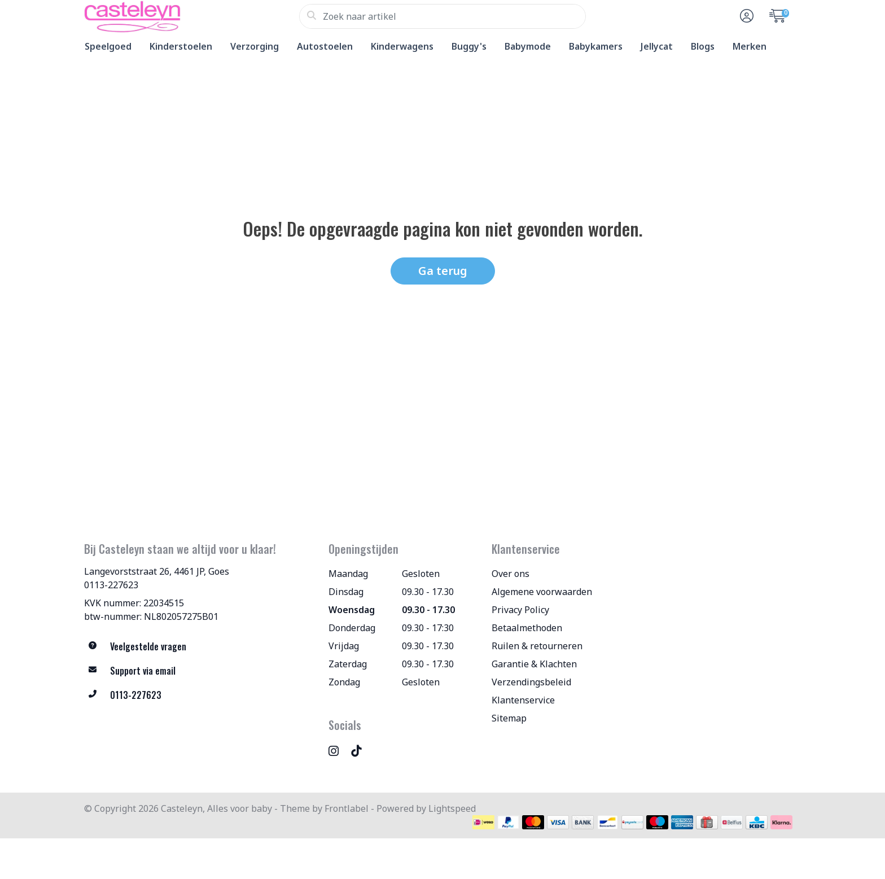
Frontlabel (347, 808)
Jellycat (657, 46)
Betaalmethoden (527, 628)
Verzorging (254, 46)
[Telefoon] (198, 695)
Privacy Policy (520, 610)
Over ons (510, 573)
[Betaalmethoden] (483, 822)
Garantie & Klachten (534, 664)
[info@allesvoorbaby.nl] (198, 671)
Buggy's (469, 46)
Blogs (703, 46)
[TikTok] (360, 750)
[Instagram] (338, 750)
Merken (749, 46)
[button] (745, 16)
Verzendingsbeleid (531, 682)
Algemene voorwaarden (542, 591)
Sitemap (509, 718)
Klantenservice (523, 700)
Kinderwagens (402, 46)
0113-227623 (111, 585)
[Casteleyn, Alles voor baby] (191, 16)
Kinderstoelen (181, 46)
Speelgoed (108, 46)
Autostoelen (325, 46)
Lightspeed (452, 808)
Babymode (528, 46)
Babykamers (596, 46)
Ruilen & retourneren (537, 646)
